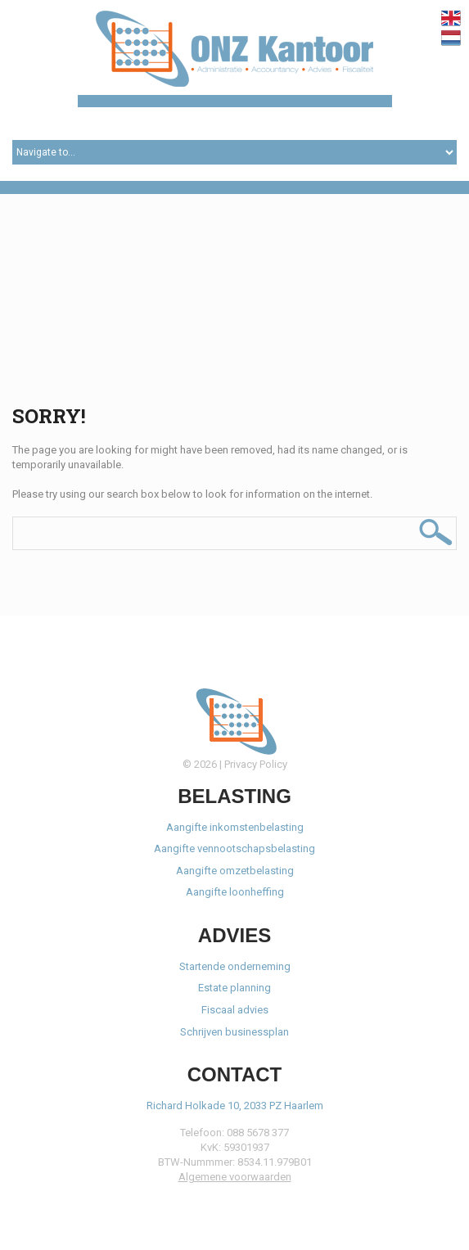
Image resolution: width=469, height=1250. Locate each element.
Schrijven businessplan (234, 1032)
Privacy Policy (255, 764)
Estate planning (234, 987)
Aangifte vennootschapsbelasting (234, 848)
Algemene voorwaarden (234, 1177)
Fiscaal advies (234, 1010)
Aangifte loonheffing (235, 892)
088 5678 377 (258, 1132)
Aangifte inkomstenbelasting (235, 827)
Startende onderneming (235, 966)
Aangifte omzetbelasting (235, 870)
